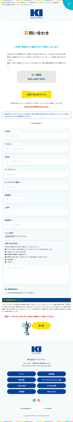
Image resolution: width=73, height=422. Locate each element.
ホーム (21, 374)
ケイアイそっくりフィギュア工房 (51, 380)
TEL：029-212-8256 (29, 366)
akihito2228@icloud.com (36, 106)
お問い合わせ (51, 392)
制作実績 (21, 380)
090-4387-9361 (36, 79)
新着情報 (51, 374)
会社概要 (21, 392)
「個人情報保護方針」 (49, 63)
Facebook (34, 400)
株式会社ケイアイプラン (36, 14)
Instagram (38, 400)
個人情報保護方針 (25, 409)
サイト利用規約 (47, 409)
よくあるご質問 (51, 386)
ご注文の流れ (21, 386)
